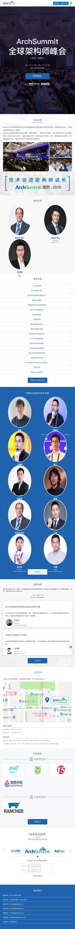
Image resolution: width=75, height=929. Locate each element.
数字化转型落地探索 (37, 343)
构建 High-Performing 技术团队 (37, 363)
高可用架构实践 (36, 291)
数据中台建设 (37, 300)
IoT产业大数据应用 (36, 339)
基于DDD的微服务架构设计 (36, 295)
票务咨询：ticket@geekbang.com (13, 904)
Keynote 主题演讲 (37, 372)
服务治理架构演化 (37, 324)
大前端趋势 (37, 319)
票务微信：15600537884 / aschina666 (15, 900)
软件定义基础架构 (37, 310)
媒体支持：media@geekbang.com (13, 913)
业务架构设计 (37, 315)
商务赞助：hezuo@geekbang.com (13, 908)
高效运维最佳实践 (37, 329)
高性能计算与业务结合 (37, 334)
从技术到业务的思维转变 (36, 353)
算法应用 (37, 367)
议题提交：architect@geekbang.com (14, 917)
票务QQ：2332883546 (10, 922)
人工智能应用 (37, 286)
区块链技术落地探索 (37, 348)
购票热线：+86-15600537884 (12, 895)
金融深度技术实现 (37, 358)
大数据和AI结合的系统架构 (36, 305)
